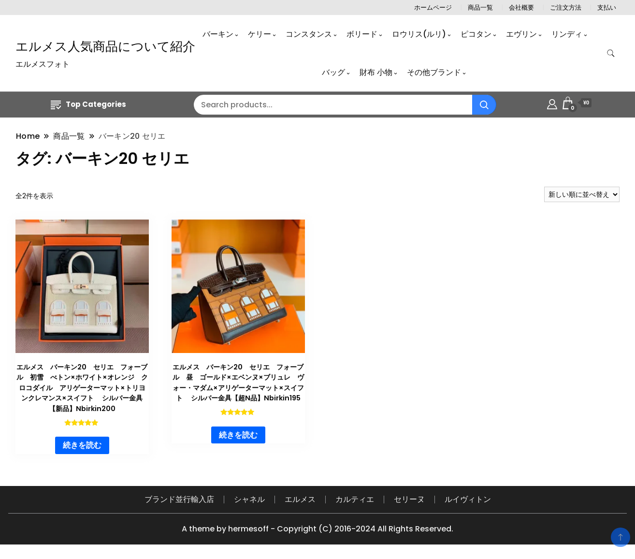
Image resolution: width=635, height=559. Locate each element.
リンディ (566, 34)
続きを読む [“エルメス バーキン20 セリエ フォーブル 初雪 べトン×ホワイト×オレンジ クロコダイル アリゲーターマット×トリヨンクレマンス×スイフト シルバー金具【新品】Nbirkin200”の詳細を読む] (82, 445)
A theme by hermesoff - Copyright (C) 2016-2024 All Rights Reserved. (317, 528)
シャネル (249, 499)
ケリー (259, 34)
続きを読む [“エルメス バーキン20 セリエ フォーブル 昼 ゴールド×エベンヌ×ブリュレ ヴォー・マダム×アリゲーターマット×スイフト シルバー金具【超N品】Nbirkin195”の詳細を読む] (238, 435)
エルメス (300, 499)
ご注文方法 (565, 7)
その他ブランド (434, 72)
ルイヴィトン (468, 499)
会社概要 (521, 7)
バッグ (333, 72)
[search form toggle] (611, 53)
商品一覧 (480, 7)
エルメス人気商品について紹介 (105, 46)
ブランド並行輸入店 (179, 499)
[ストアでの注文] (582, 194)
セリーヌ (409, 499)
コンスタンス (309, 34)
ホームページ (433, 7)
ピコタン (476, 34)
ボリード (361, 34)
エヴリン (521, 34)
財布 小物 (376, 72)
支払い (606, 7)
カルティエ (354, 499)
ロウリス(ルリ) (419, 34)
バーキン (217, 34)
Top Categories (88, 104)
